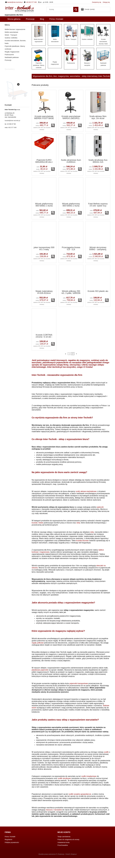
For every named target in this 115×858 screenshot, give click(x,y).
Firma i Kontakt (10, 836)
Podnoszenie (9, 54)
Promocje (8, 60)
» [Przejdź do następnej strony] (76, 354)
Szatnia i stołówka (11, 38)
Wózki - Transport (11, 35)
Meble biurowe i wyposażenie (15, 29)
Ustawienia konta (64, 842)
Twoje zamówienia (64, 836)
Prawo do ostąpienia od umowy (68, 839)
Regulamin (8, 839)
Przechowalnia (63, 845)
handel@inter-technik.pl (15, 2)
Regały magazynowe (12, 52)
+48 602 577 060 (31, 2)
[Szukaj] (75, 9)
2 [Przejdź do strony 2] (72, 354)
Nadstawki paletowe (12, 57)
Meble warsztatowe (11, 32)
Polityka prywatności (12, 842)
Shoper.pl (74, 854)
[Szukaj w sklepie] (60, 9)
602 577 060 (12, 127)
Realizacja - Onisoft (64, 854)
